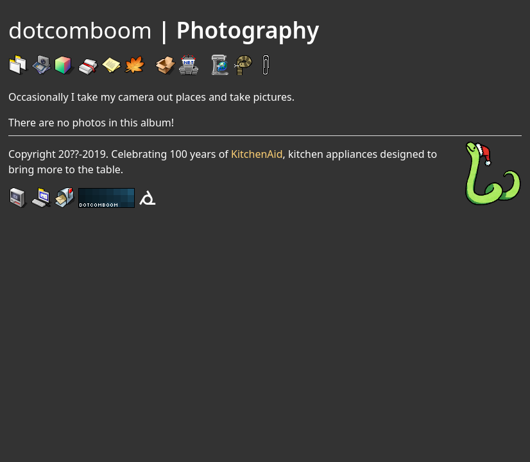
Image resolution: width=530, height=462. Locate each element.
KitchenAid (256, 154)
